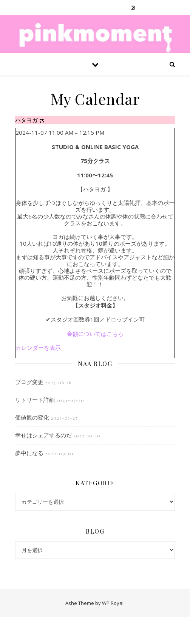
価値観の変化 (32, 417)
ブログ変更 (29, 382)
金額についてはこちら (95, 333)
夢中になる (29, 453)
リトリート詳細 (35, 399)
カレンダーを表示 (38, 347)
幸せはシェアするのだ (43, 435)
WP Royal (113, 603)
